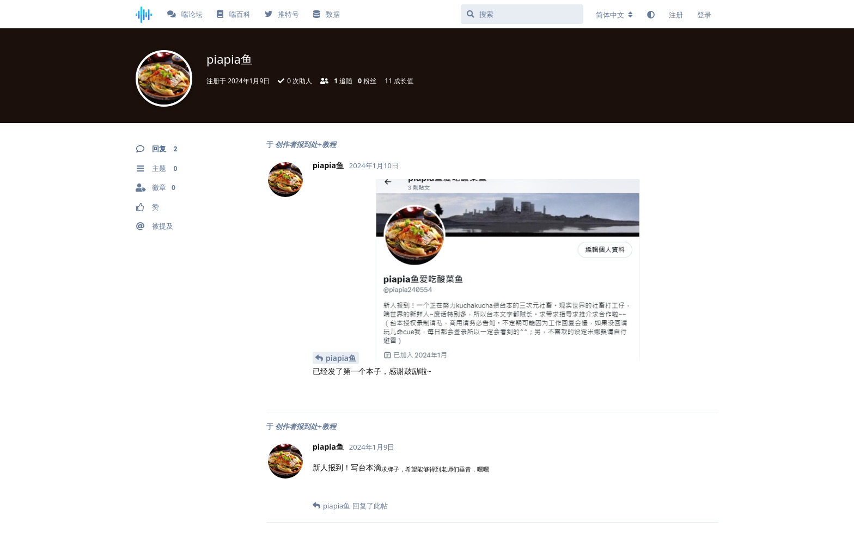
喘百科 (233, 14)
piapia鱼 (341, 358)
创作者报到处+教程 (305, 144)
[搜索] (522, 14)
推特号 (282, 14)
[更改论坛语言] (614, 14)
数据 (326, 14)
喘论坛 (185, 14)
